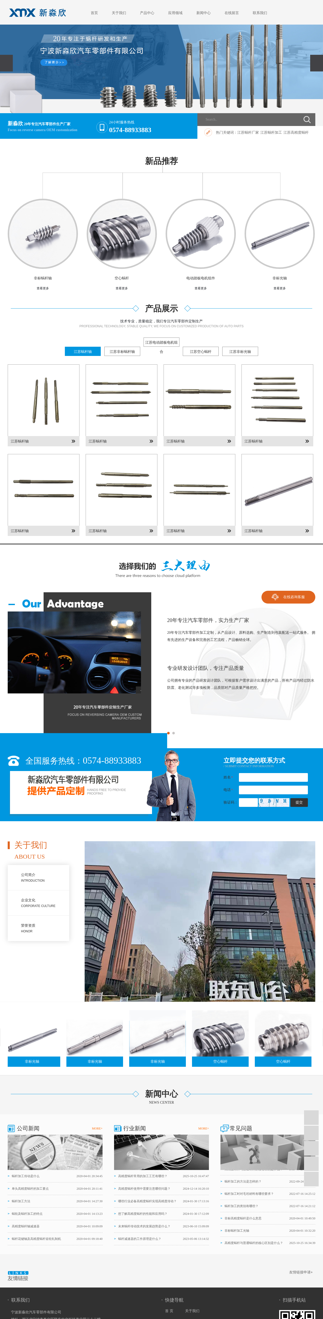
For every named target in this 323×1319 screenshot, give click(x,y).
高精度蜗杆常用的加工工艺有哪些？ (142, 1176)
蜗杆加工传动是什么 (25, 1176)
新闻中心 (203, 13)
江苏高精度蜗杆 (296, 132)
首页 (94, 13)
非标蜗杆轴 (43, 278)
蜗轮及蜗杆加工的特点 (27, 1214)
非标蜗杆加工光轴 (237, 1231)
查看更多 (43, 288)
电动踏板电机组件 (200, 278)
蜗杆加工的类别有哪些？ (241, 1207)
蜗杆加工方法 (21, 1201)
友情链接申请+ (301, 1272)
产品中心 (147, 13)
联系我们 (260, 13)
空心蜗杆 (122, 278)
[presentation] (6, 63)
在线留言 (232, 13)
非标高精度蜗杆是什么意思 (243, 1219)
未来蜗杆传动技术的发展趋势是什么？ (144, 1226)
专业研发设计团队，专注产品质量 (205, 668)
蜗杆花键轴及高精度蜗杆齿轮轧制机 (36, 1239)
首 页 (169, 1311)
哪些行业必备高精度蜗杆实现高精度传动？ (147, 1201)
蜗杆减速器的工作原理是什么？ (139, 1239)
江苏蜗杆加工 (271, 132)
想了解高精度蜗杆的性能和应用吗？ (142, 1214)
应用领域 (175, 13)
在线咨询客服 (294, 597)
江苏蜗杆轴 (20, 441)
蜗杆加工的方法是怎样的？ (243, 1182)
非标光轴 (279, 278)
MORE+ (97, 1128)
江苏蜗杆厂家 (248, 132)
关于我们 (119, 13)
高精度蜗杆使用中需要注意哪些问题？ (144, 1188)
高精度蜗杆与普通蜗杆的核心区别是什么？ (254, 1170)
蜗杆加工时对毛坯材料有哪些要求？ (249, 1194)
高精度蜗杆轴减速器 (25, 1226)
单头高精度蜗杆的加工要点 (30, 1188)
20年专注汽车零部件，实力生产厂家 (208, 620)
